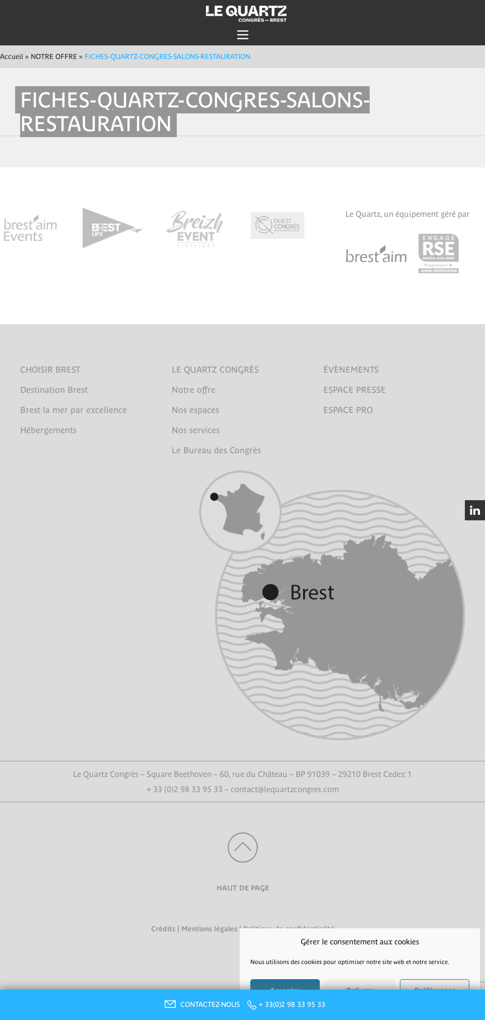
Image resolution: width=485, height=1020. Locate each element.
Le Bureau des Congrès (216, 450)
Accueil (11, 56)
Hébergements (48, 430)
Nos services (196, 430)
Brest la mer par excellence (73, 410)
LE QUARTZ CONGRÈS (215, 370)
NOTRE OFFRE (54, 56)
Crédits (163, 929)
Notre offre (194, 390)
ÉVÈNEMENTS (351, 370)
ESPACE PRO (348, 410)
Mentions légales (209, 929)
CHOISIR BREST (50, 370)
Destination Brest (54, 390)
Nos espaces (195, 410)
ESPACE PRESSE (354, 390)
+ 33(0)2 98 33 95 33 (292, 1004)
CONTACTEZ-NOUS (201, 1004)
